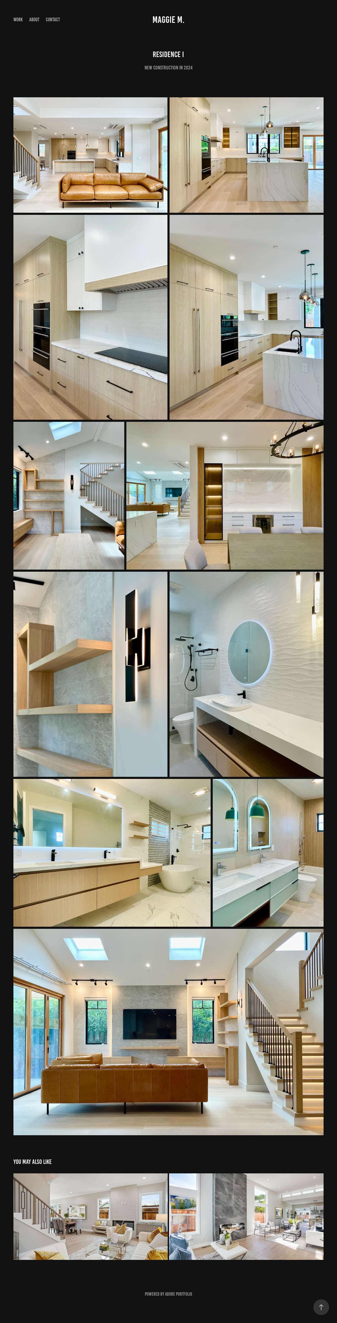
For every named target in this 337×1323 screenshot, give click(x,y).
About (34, 19)
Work (18, 19)
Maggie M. (168, 20)
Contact (53, 19)
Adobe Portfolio (178, 1294)
